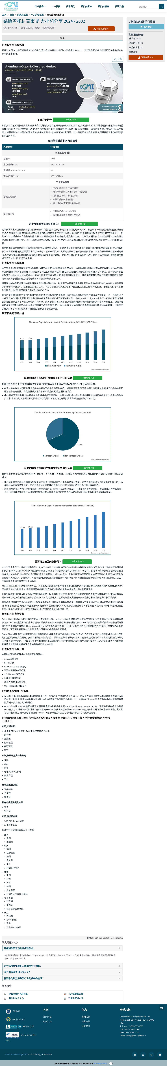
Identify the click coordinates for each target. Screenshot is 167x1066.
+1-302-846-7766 (131, 1029)
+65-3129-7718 (132, 1032)
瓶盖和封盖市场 (16, 998)
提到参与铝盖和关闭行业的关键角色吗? (63, 978)
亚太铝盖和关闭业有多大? (63, 972)
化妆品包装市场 (75, 994)
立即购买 (146, 26)
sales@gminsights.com (135, 1035)
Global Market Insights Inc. (16, 1054)
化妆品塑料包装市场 (18, 994)
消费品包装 (22, 14)
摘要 (62, 38)
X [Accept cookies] (110, 1063)
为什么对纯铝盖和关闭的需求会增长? (63, 965)
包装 (12, 14)
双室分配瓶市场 (75, 998)
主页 (4, 14)
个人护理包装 (37, 14)
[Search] (161, 6)
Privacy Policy (100, 1063)
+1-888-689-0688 (135, 1026)
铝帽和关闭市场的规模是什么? (63, 948)
